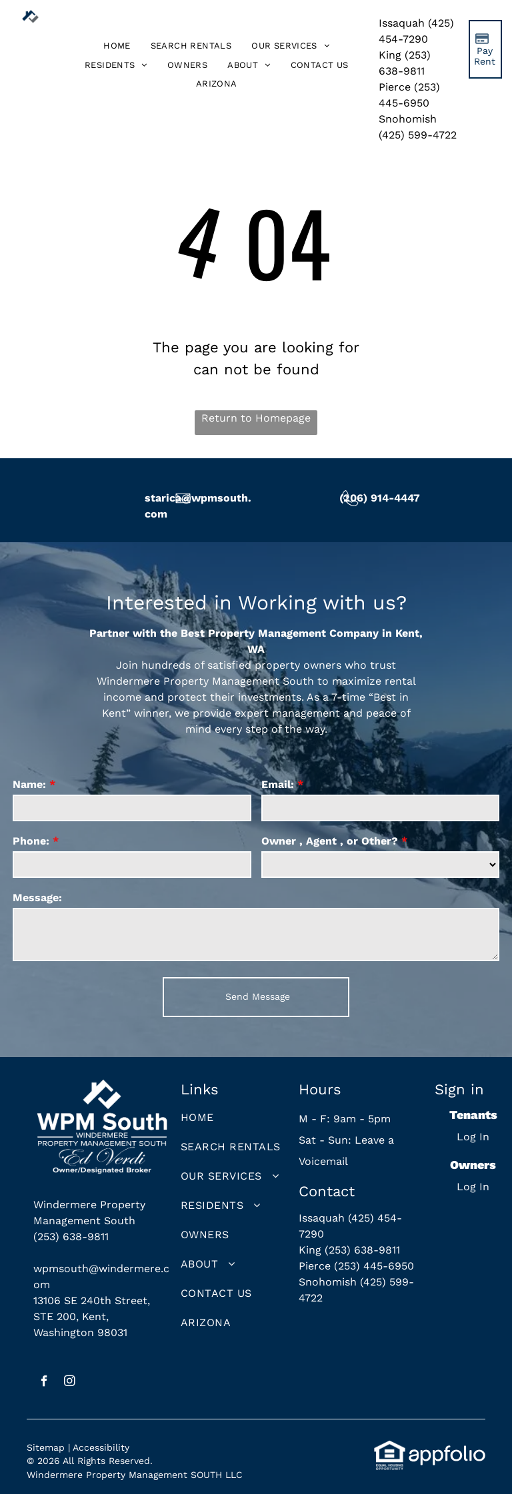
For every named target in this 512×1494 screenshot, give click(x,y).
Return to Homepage (256, 418)
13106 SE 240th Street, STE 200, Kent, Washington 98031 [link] (91, 1316)
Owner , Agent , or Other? (329, 841)
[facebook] (44, 1382)
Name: (29, 784)
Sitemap (46, 1447)
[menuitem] (117, 46)
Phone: (31, 841)
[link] (216, 84)
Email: (277, 784)
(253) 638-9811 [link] (71, 1236)
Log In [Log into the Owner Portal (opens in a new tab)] (473, 1186)
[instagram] (70, 1382)
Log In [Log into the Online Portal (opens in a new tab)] (473, 1136)
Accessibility (101, 1447)
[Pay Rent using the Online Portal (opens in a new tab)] (485, 49)
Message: (37, 897)
